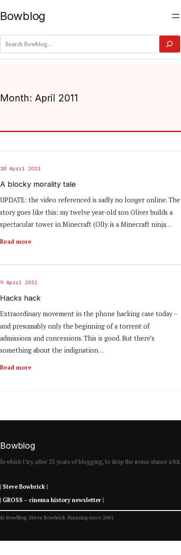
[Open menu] (175, 16)
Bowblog (22, 16)
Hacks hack (20, 298)
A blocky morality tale (38, 184)
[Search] (169, 44)
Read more (15, 241)
